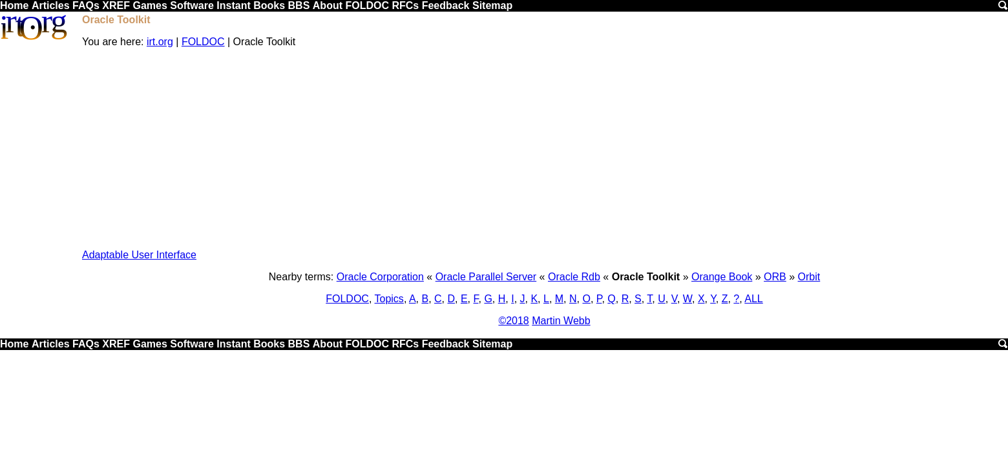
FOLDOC (367, 5)
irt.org (160, 41)
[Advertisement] (544, 148)
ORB (775, 276)
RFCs (405, 5)
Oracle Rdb (574, 276)
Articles (51, 5)
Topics (389, 298)
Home (14, 5)
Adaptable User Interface (139, 254)
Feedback (446, 5)
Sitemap (492, 5)
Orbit (809, 276)
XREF (116, 5)
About (327, 5)
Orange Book (721, 276)
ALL (753, 298)
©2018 (513, 320)
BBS (299, 5)
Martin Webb (561, 320)
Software (192, 5)
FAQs (86, 5)
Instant (233, 5)
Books (269, 5)
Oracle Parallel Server (486, 276)
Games (149, 5)
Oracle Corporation (380, 276)
